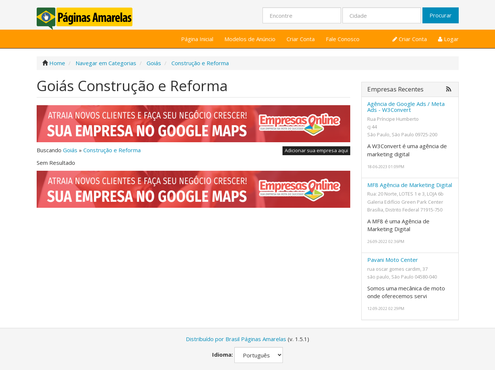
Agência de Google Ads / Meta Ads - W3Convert (406, 107)
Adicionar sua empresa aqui (316, 150)
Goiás (70, 150)
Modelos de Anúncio (249, 39)
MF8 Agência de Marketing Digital (409, 185)
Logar (448, 39)
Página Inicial (197, 39)
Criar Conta (301, 39)
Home (57, 63)
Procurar (440, 15)
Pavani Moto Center (392, 259)
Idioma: (222, 354)
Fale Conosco (342, 39)
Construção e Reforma (112, 150)
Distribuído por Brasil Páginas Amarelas (236, 339)
